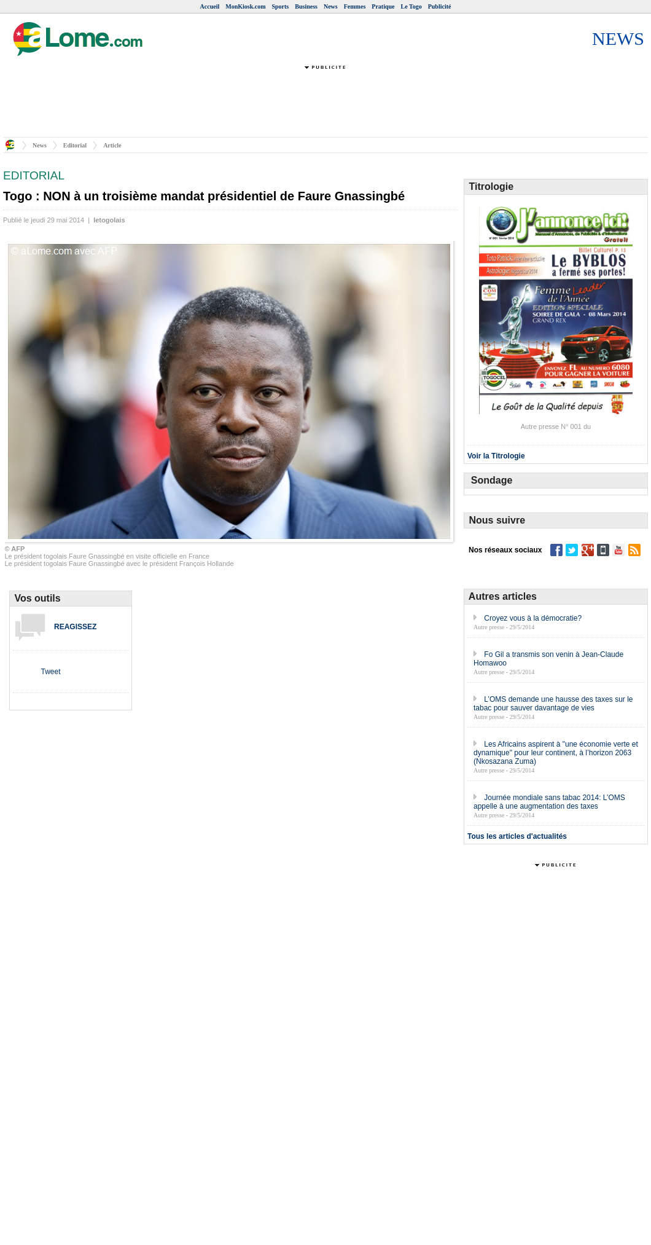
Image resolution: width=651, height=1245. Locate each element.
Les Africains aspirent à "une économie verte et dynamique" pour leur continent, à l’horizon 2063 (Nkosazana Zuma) (556, 753)
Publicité (439, 6)
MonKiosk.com (245, 6)
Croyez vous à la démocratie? (533, 618)
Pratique (383, 6)
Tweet (50, 671)
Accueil (210, 6)
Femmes (355, 6)
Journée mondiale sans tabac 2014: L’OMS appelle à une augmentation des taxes (549, 802)
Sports (280, 6)
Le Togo (411, 6)
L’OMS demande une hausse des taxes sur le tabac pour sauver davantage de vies (553, 703)
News (331, 6)
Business (306, 6)
